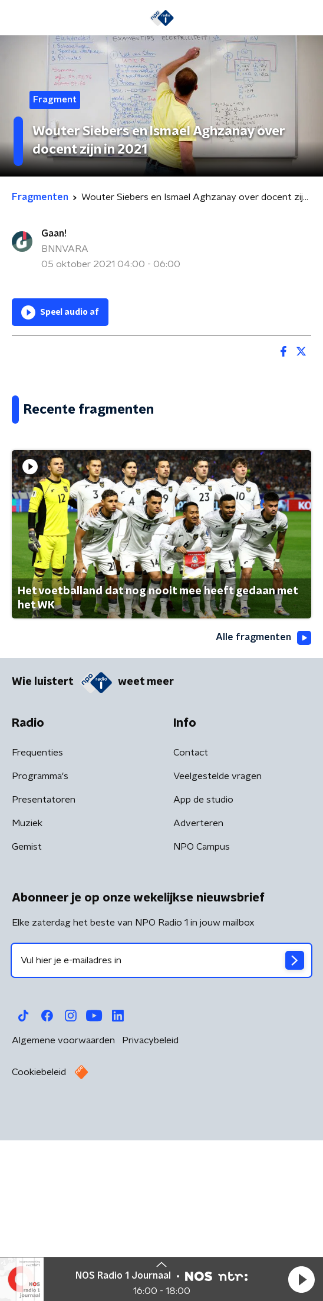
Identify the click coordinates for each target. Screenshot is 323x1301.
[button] (301, 1279)
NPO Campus (201, 1015)
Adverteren (198, 991)
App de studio (203, 968)
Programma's (40, 944)
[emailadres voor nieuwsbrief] (161, 1128)
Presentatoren (43, 968)
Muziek (27, 991)
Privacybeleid (150, 1208)
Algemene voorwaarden (63, 1208)
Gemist (27, 1015)
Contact (190, 921)
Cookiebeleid (39, 1240)
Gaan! (54, 233)
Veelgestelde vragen (217, 944)
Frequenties (37, 921)
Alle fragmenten (263, 805)
